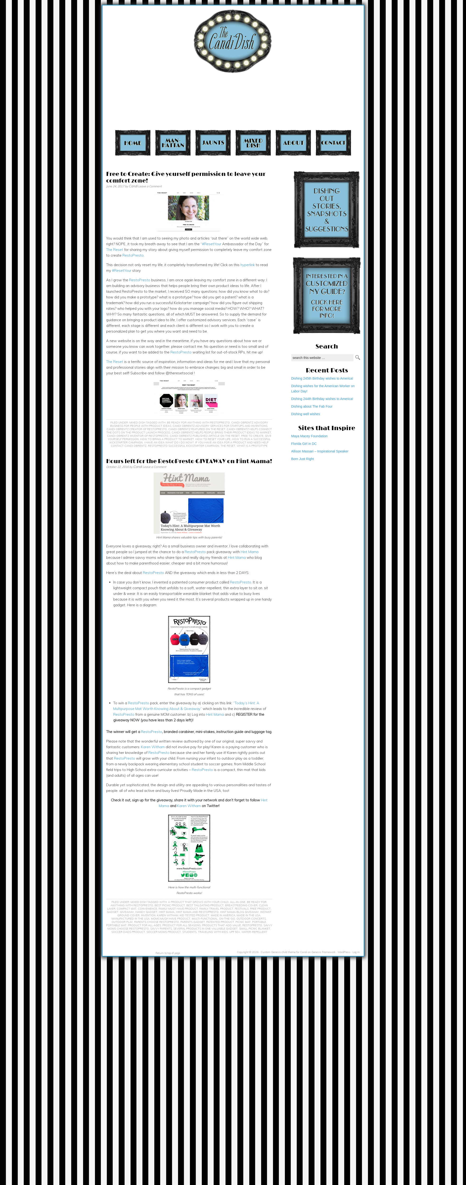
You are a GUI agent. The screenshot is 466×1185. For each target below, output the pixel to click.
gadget (112, 912)
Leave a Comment (150, 186)
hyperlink (247, 265)
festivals (242, 908)
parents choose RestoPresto (156, 922)
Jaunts (213, 142)
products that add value (221, 925)
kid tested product (194, 915)
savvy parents (161, 928)
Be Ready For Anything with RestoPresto (198, 422)
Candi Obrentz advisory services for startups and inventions (220, 426)
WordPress (344, 952)
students (189, 932)
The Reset (114, 249)
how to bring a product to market (167, 439)
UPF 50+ (234, 932)
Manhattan (173, 142)
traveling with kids (213, 932)
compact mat (127, 908)
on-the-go (227, 918)
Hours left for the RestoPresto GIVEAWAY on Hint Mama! (189, 461)
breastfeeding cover (241, 905)
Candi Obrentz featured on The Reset (196, 429)
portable (259, 922)
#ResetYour (121, 270)
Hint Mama (250, 552)
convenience (147, 908)
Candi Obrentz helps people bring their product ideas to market (221, 432)
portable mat (116, 925)
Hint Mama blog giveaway (239, 912)
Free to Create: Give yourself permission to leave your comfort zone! (185, 177)
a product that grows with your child (198, 902)
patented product (220, 922)
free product (260, 908)
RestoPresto (133, 255)
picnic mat (243, 922)
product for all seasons (181, 925)
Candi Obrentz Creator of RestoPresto (137, 429)
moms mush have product (170, 918)
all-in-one (237, 902)
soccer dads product (128, 932)
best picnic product (170, 905)
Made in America (223, 915)
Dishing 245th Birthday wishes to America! (322, 378)
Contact (333, 142)
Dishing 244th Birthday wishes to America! (322, 399)
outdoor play (122, 922)
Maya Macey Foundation (309, 436)
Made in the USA (248, 915)
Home (133, 142)
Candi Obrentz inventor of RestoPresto (137, 435)
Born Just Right (302, 459)
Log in (356, 952)
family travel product (216, 908)
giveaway (127, 912)
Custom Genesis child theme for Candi (284, 952)
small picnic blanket (254, 928)
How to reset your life (213, 439)
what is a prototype (252, 445)
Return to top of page (167, 953)
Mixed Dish (253, 142)
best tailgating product (205, 905)
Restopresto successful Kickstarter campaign (183, 445)
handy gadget (146, 912)
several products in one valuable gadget (205, 928)
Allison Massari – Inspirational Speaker (319, 451)
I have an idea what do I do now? (169, 442)
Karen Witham (153, 747)
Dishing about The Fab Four (312, 406)
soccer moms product (163, 932)
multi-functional (205, 918)
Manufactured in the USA (131, 918)
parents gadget (192, 922)
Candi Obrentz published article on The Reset (205, 435)
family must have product (178, 908)
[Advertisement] (369, 66)
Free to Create (252, 435)
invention (148, 915)
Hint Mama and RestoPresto (197, 912)
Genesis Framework (323, 952)
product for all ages (144, 925)
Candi (133, 186)
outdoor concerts (251, 918)
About (293, 142)
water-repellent (254, 932)
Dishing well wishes (305, 414)
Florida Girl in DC (304, 444)
